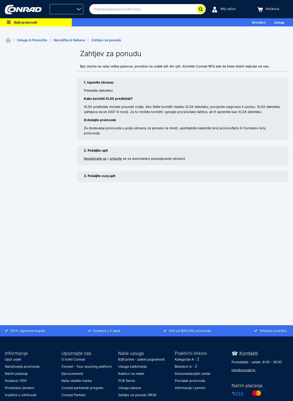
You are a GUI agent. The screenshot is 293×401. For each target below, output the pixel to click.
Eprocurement (72, 374)
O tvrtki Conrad (73, 359)
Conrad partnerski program (82, 388)
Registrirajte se (95, 158)
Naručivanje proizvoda (22, 366)
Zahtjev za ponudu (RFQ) (137, 395)
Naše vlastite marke (77, 381)
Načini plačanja (16, 374)
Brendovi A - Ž (186, 366)
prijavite (116, 158)
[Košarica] (268, 9)
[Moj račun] (224, 9)
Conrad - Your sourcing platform (86, 366)
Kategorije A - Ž (187, 359)
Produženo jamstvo (19, 388)
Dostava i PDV (16, 381)
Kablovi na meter (131, 374)
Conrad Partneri (73, 395)
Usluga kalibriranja (133, 366)
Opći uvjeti (13, 359)
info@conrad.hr (244, 370)
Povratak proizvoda (190, 381)
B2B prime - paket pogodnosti (142, 359)
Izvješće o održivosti (20, 395)
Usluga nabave (129, 388)
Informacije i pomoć (190, 388)
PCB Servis (127, 381)
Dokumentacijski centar (193, 374)
